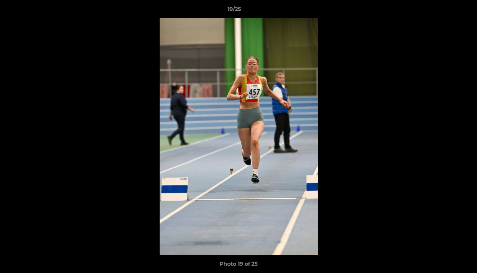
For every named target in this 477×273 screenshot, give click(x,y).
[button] (445, 11)
